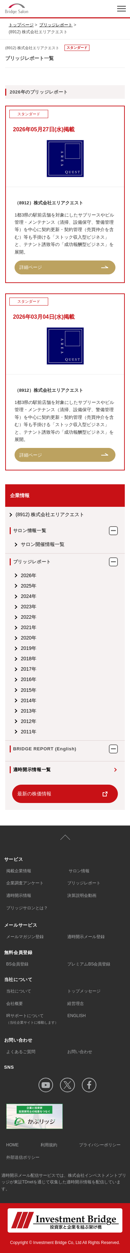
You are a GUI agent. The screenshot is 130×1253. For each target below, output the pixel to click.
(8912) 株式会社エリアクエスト (50, 514)
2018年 (28, 658)
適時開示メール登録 (86, 936)
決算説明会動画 (81, 895)
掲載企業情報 (18, 870)
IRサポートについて (37, 1019)
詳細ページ (30, 267)
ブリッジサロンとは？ (27, 908)
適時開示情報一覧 (32, 769)
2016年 (28, 679)
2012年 (28, 721)
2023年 (28, 606)
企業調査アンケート (25, 883)
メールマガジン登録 (25, 936)
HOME (12, 1144)
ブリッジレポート (55, 25)
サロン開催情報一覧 (42, 544)
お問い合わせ (79, 1051)
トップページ (21, 25)
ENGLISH (76, 1015)
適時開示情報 (18, 895)
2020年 (28, 638)
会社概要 (14, 1003)
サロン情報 (79, 870)
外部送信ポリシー (23, 1157)
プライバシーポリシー (100, 1144)
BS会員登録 (17, 964)
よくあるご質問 (20, 1051)
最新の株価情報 (34, 793)
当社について (18, 991)
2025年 (28, 586)
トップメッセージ (84, 991)
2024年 (28, 596)
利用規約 (49, 1144)
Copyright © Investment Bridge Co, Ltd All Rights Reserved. (65, 1242)
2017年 (28, 669)
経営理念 (75, 1003)
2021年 (28, 627)
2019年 (28, 648)
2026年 (28, 575)
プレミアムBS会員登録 (88, 964)
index (39, 8)
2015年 (28, 690)
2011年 (28, 731)
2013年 (28, 711)
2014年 (28, 700)
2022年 (28, 617)
